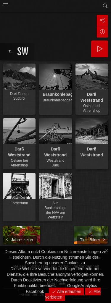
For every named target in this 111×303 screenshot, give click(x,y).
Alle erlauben (68, 291)
